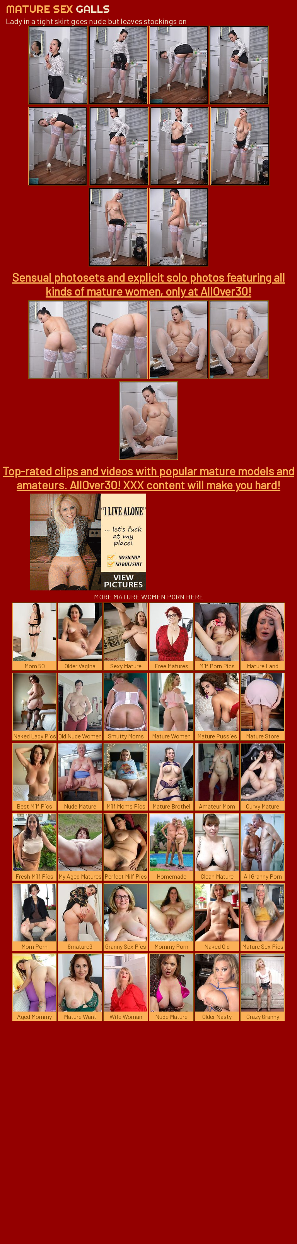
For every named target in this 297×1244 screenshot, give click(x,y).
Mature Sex (58, 8)
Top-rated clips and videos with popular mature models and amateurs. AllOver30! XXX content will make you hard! (148, 478)
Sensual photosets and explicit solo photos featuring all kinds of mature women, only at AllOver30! (148, 284)
